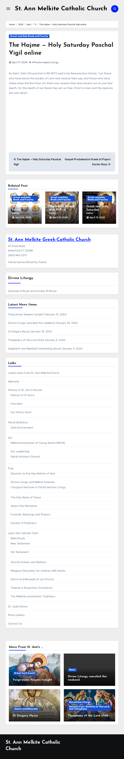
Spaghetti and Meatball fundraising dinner (34, 348)
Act (10, 437)
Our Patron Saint (21, 411)
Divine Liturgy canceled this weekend (31, 322)
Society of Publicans (23, 522)
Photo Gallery (16, 614)
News (72, 669)
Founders (16, 403)
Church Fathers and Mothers (28, 561)
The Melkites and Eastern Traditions (33, 595)
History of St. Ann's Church (25, 389)
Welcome (13, 380)
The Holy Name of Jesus (26, 496)
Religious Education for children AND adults (38, 570)
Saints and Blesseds (26, 708)
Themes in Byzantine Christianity (31, 587)
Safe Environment (22, 427)
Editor (15, 213)
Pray (11, 467)
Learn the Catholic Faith (23, 532)
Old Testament (20, 551)
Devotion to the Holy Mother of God (33, 472)
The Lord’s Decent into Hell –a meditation (62, 210)
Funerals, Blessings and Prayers (30, 513)
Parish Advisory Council (25, 456)
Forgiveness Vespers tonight (25, 313)
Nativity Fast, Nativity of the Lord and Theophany (89, 707)
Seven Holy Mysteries (24, 505)
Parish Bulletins (18, 421)
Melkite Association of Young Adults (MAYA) (38, 442)
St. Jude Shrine (17, 605)
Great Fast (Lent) (24, 672)
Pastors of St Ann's (23, 394)
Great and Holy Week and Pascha (29, 36)
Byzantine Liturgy (79, 701)
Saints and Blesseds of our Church (32, 578)
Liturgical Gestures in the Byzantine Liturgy (38, 486)
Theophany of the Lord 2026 (26, 339)
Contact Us (15, 623)
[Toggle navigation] (8, 9)
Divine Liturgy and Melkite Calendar (33, 481)
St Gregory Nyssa (19, 330)
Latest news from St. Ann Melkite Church (34, 372)
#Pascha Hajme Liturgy (45, 62)
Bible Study (18, 537)
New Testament (20, 542)
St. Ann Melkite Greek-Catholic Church (49, 239)
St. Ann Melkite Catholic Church (60, 8)
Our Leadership (20, 450)
